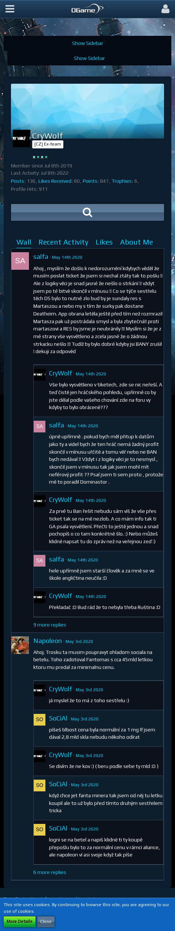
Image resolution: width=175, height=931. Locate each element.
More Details (20, 921)
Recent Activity (63, 242)
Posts (17, 181)
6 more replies (49, 872)
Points (90, 181)
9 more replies (49, 625)
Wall (23, 242)
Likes (104, 242)
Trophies (122, 181)
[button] (10, 9)
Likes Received (54, 181)
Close (46, 921)
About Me (136, 242)
